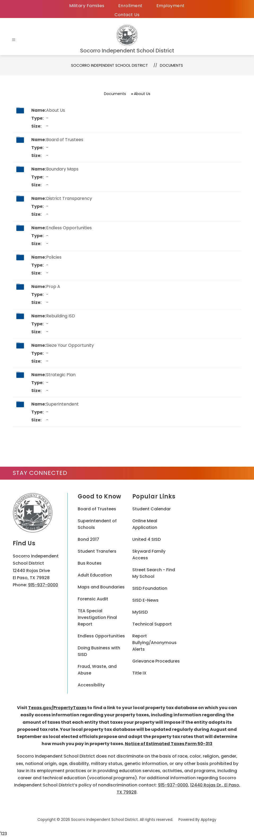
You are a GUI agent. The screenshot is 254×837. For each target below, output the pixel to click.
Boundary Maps (62, 169)
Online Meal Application (144, 524)
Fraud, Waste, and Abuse (97, 669)
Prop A (53, 287)
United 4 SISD (146, 539)
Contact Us (127, 15)
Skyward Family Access (148, 554)
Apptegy (208, 819)
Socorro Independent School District (109, 65)
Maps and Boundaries (101, 587)
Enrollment (130, 6)
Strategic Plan (61, 375)
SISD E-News (145, 600)
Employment (170, 6)
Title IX (139, 673)
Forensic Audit (93, 599)
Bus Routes (90, 563)
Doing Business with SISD (99, 651)
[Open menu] (14, 40)
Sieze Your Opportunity (70, 345)
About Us (55, 110)
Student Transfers (97, 551)
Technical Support (152, 624)
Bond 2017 (88, 539)
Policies (54, 257)
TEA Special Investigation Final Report (97, 617)
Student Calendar (151, 509)
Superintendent (62, 404)
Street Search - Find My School (153, 573)
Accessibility (91, 685)
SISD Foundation (149, 588)
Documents (171, 65)
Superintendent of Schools (97, 524)
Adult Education (95, 575)
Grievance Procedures (156, 661)
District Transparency (69, 198)
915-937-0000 (43, 585)
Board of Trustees (64, 140)
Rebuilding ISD (60, 316)
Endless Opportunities (69, 228)
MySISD (140, 612)
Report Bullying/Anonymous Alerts (154, 642)
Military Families (86, 6)
